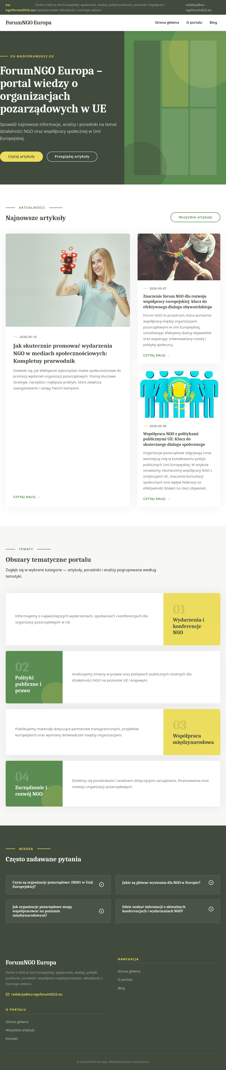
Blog (213, 22)
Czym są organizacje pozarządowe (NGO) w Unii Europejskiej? (58, 884)
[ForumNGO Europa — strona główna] (28, 23)
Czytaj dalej (24, 497)
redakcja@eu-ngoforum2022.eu (199, 7)
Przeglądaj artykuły (72, 156)
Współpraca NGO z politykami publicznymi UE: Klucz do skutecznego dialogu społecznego (174, 439)
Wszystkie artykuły (195, 217)
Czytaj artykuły (21, 156)
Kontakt (12, 1038)
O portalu (194, 22)
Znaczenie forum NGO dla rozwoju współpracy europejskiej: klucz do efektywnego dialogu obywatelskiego (177, 301)
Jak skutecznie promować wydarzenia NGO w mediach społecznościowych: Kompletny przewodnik (62, 353)
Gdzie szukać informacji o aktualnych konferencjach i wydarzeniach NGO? (168, 909)
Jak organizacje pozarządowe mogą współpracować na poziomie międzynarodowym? (58, 911)
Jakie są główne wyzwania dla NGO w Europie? (168, 882)
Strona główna (167, 22)
